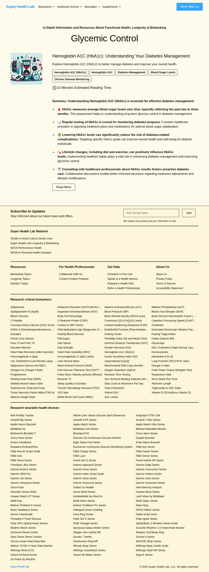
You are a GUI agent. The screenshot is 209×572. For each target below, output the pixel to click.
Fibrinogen (63, 338)
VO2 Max (62, 392)
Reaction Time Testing (117, 374)
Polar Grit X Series (84, 518)
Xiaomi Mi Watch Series (87, 554)
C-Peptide (16, 320)
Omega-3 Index (161, 365)
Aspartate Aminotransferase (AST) (77, 311)
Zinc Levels (111, 397)
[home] (20, 6)
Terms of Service (166, 283)
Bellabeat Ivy (18, 428)
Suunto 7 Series (82, 536)
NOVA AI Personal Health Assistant (31, 252)
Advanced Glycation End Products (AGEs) (82, 307)
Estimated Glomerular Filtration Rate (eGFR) (178, 329)
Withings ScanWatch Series (89, 550)
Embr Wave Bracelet (148, 442)
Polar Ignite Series (146, 518)
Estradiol (16, 334)
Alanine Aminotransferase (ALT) (122, 307)
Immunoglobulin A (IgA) (24, 356)
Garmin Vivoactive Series (25, 482)
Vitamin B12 (111, 392)
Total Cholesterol (114, 388)
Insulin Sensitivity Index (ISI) (120, 356)
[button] (46, 6)
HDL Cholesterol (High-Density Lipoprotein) (177, 347)
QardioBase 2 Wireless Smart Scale (157, 523)
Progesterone (18, 374)
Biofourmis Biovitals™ (23, 433)
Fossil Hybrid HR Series (150, 460)
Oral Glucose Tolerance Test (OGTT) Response (85, 370)
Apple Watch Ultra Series (150, 424)
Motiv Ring (142, 505)
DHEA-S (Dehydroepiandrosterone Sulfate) (36, 329)
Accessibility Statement (169, 288)
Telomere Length (161, 383)
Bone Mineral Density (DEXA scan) (124, 316)
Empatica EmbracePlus (24, 446)
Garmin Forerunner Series (151, 469)
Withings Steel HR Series (150, 550)
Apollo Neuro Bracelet (23, 424)
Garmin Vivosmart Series (150, 482)
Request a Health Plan (121, 283)
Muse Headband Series (24, 509)
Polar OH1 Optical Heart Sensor (29, 523)
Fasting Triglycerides (164, 334)
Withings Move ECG (22, 550)
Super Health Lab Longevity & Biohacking (35, 243)
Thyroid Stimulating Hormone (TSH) (78, 388)
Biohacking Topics (21, 274)
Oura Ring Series (83, 514)
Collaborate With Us (70, 274)
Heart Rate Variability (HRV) (73, 352)
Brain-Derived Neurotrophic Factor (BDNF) (176, 316)
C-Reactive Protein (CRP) (72, 320)
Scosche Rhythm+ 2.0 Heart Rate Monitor (160, 527)
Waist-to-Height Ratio (23, 397)
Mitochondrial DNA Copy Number (123, 365)
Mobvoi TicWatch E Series (26, 505)
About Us (161, 274)
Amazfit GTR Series (85, 419)
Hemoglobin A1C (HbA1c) (119, 352)
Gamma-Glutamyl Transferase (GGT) (126, 343)
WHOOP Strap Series (148, 541)
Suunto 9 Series (145, 536)
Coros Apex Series (147, 433)
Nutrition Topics (19, 283)
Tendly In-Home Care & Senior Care (32, 238)
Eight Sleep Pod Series (86, 442)
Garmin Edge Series (147, 464)
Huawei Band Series (148, 491)
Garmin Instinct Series (149, 473)
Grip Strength (65, 347)
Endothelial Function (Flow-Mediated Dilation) (130, 329)
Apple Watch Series (84, 424)
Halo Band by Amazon (149, 487)
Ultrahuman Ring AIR (85, 541)
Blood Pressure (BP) (116, 311)
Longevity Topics (20, 278)
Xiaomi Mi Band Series (24, 554)
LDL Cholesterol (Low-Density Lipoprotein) (35, 361)
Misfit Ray (16, 500)
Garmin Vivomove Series (87, 482)
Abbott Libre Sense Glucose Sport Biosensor (99, 415)
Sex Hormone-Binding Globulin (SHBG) (127, 379)
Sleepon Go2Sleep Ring (150, 532)
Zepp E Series (144, 554)
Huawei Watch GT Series (25, 496)
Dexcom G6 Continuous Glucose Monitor (97, 437)
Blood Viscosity (19, 316)
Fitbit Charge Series (85, 451)
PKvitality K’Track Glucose (26, 518)
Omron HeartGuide (22, 514)
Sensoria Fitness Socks (24, 532)
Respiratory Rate (161, 374)
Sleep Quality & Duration (71, 383)
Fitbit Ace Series (145, 446)
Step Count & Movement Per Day (123, 383)
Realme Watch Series (23, 527)
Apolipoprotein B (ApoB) (25, 311)
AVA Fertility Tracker (22, 415)
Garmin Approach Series (87, 464)
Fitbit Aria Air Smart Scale (25, 451)
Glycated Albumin (21, 347)
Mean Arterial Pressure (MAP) (74, 365)
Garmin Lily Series (21, 478)
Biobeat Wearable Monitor (151, 428)
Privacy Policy (164, 278)
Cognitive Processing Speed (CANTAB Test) (177, 320)
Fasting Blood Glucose (70, 334)
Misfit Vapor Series (147, 500)
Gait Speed (64, 343)
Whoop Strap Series (85, 545)
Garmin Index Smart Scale (88, 473)
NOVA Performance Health (26, 247)
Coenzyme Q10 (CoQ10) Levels (123, 320)
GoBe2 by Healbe (83, 487)
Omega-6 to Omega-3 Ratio (27, 370)
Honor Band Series (84, 491)
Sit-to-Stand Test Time (164, 379)
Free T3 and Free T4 (23, 343)
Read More (63, 187)
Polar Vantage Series (85, 523)
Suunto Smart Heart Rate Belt (28, 541)
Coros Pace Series (21, 437)
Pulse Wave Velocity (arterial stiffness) (79, 374)
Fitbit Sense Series (147, 455)
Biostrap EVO (81, 433)
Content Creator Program (73, 278)
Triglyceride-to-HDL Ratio (166, 388)
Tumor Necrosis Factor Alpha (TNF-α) (32, 392)
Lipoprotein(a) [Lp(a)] (116, 361)
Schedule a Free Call (120, 274)
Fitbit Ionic (17, 455)
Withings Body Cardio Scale (152, 545)
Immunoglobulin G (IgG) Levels (75, 356)
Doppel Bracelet (145, 437)
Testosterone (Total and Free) (28, 388)
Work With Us (189, 6)
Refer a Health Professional (124, 288)
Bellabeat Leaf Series (85, 428)
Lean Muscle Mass (68, 361)
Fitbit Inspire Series (147, 451)
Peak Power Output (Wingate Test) (172, 370)
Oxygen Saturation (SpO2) (119, 370)
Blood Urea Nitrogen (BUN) (167, 311)
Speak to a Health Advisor (123, 278)
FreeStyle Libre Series (24, 464)
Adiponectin (17, 307)
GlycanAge (158, 343)
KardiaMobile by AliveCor (88, 496)
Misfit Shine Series (84, 500)
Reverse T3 (64, 379)
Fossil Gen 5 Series (84, 460)
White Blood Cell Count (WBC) (75, 397)
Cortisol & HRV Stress (70, 325)
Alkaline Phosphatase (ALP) (168, 307)
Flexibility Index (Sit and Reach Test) (125, 338)
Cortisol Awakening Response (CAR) (125, 325)
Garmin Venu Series (147, 478)
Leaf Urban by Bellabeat (150, 496)
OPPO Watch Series (148, 509)
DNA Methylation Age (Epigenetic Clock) (80, 329)
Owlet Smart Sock (146, 514)
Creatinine (158, 325)
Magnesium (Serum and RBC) (28, 365)
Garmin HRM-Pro (21, 473)
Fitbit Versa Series (21, 460)
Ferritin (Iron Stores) (22, 338)
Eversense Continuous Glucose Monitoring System (103, 446)
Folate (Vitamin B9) (163, 338)
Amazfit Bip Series (21, 419)
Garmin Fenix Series (85, 469)
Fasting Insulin (112, 334)
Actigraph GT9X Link (148, 415)
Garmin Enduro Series (24, 469)
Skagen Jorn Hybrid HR (87, 532)
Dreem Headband (21, 442)
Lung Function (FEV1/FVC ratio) (170, 361)
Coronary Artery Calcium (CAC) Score (33, 325)
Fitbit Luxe (79, 455)
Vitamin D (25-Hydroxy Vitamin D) (171, 392)
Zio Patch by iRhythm (23, 559)
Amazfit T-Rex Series (148, 419)
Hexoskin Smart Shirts (23, 491)
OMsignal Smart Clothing (88, 509)
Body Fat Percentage (69, 316)
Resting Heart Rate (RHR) (26, 379)
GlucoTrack (17, 487)
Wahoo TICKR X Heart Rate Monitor (32, 545)
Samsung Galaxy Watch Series (91, 527)
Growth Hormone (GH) (117, 347)
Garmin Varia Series (85, 478)
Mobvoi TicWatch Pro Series (89, 505)
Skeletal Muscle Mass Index (27, 383)
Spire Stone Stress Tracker (26, 536)
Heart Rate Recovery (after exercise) (32, 352)
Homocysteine (160, 352)
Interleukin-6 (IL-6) (162, 356)
